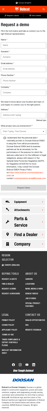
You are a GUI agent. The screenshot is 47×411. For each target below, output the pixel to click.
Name (4, 40)
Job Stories (30, 298)
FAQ (26, 325)
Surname (5, 52)
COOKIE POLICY (8, 325)
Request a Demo (9, 289)
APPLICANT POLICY (9, 330)
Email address (7, 64)
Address (5, 110)
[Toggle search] (43, 9)
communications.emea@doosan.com (30, 179)
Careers (29, 279)
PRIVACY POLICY (8, 320)
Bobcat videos (31, 293)
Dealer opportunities (35, 320)
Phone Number (8, 75)
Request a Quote (9, 279)
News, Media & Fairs (34, 289)
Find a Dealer (8, 284)
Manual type (41, 120)
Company (5, 87)
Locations (30, 284)
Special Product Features (32, 304)
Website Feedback (33, 330)
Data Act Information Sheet (11, 351)
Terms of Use (8, 335)
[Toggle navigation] (4, 9)
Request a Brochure (11, 293)
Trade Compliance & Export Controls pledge (11, 342)
